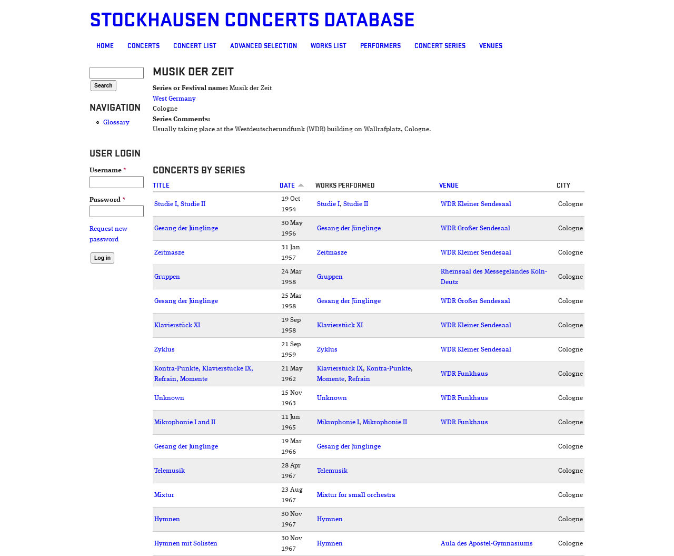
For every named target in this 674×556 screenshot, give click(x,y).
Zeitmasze (169, 252)
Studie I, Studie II (179, 204)
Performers (380, 46)
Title (161, 185)
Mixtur (164, 495)
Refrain (359, 379)
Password (107, 200)
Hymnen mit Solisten (185, 543)
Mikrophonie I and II (184, 422)
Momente (330, 379)
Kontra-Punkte (388, 368)
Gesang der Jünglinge (186, 228)
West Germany (174, 98)
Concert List (194, 46)
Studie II (355, 204)
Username (108, 170)
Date (292, 185)
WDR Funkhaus (464, 373)
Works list (328, 46)
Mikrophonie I (338, 422)
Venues (490, 46)
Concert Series (439, 46)
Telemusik (169, 470)
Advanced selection (263, 46)
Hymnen (167, 519)
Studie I (328, 204)
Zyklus (164, 349)
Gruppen (167, 277)
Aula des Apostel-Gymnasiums (487, 543)
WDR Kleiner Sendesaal (476, 204)
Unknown (169, 398)
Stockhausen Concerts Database (252, 20)
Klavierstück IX (340, 368)
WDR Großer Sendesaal (475, 228)
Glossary (116, 122)
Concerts (143, 46)
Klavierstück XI (177, 325)
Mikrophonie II (385, 422)
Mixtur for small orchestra (356, 495)
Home (105, 46)
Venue (449, 185)
